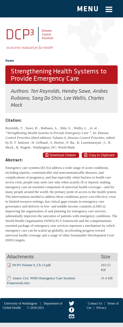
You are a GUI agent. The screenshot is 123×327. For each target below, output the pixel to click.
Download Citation (63, 155)
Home (9, 60)
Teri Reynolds (45, 91)
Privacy (101, 308)
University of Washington (20, 303)
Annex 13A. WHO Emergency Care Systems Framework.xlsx (41, 280)
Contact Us (95, 303)
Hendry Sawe (76, 91)
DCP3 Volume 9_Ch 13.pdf (31, 265)
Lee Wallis (75, 98)
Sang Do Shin (46, 98)
